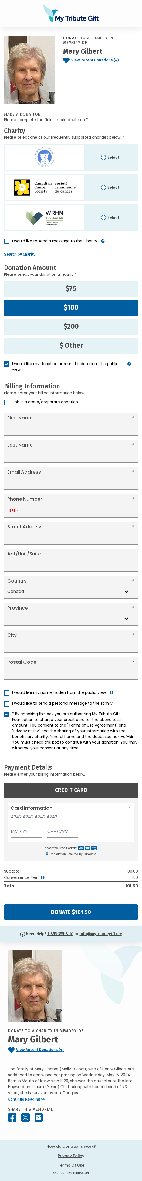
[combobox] (14, 510)
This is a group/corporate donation (45, 402)
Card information (31, 808)
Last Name (20, 445)
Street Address (25, 526)
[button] (103, 243)
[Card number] (71, 818)
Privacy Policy (71, 1156)
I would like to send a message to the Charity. (55, 241)
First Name (20, 418)
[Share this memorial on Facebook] (12, 1117)
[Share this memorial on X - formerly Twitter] (25, 1117)
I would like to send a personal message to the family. (62, 703)
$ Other (71, 345)
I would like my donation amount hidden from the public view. (65, 366)
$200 (71, 327)
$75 (71, 289)
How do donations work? (71, 1146)
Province (17, 608)
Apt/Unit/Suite (24, 554)
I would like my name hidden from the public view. (59, 692)
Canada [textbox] (15, 591)
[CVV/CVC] (63, 830)
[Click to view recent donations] (100, 60)
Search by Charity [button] (19, 254)
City (12, 635)
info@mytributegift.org (101, 934)
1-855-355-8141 (60, 934)
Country (17, 581)
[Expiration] (26, 830)
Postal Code (21, 662)
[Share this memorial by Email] (39, 1117)
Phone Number (24, 499)
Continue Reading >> (26, 1099)
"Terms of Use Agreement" (92, 725)
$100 (71, 308)
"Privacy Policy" (26, 731)
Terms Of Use (71, 1165)
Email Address (24, 472)
